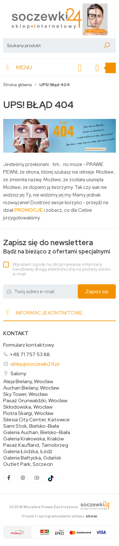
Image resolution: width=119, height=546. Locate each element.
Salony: (18, 373)
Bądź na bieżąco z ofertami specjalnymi (56, 246)
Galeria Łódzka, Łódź (27, 451)
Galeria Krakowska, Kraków (33, 439)
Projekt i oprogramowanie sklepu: (59, 516)
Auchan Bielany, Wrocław (31, 388)
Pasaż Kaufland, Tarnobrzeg (35, 445)
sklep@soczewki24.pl (34, 364)
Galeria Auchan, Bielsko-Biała (36, 432)
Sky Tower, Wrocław (25, 394)
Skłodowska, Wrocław (27, 407)
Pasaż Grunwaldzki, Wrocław (35, 400)
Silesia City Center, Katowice (36, 420)
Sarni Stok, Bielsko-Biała (31, 426)
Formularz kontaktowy (28, 345)
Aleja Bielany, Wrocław (28, 381)
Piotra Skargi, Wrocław (28, 413)
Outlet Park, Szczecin (28, 464)
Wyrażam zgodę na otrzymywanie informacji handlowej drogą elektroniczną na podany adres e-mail (61, 269)
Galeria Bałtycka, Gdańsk (32, 458)
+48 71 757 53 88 (30, 354)
